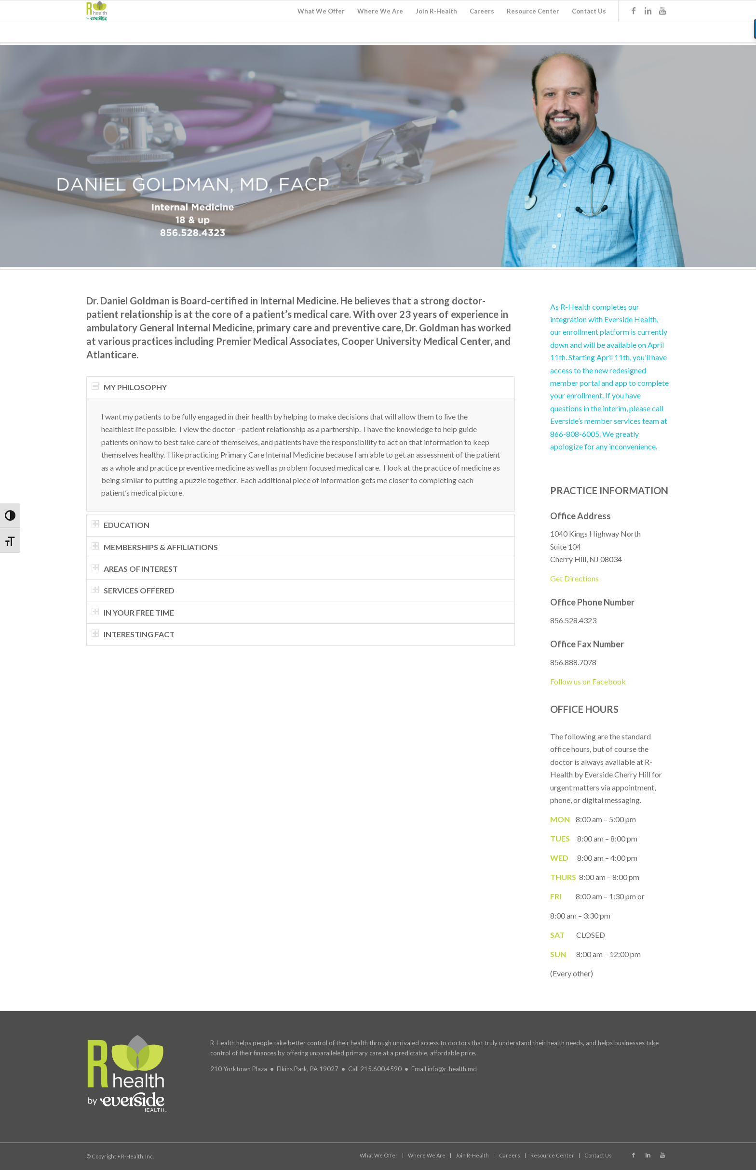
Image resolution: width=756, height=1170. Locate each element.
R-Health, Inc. (137, 1156)
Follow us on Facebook (588, 681)
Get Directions (574, 578)
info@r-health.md (452, 1069)
